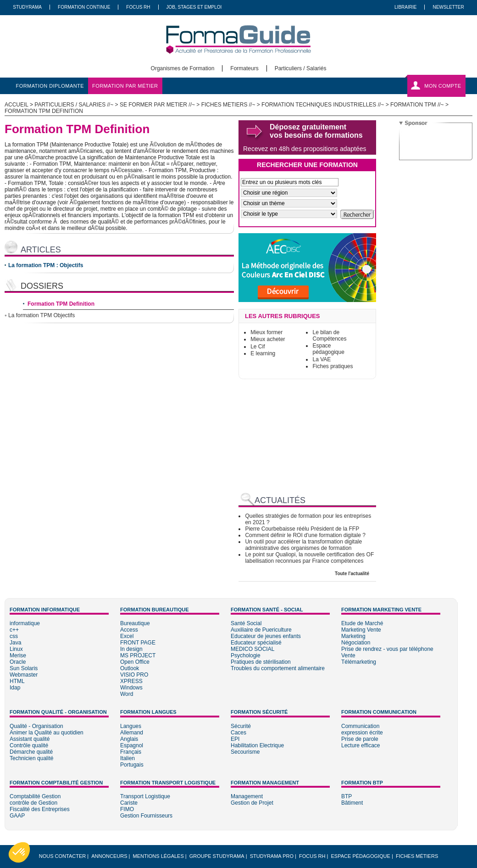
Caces (238, 732)
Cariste (129, 803)
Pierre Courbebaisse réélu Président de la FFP (302, 529)
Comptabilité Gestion (35, 796)
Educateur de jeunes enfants (266, 636)
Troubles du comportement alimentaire (278, 668)
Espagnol (131, 745)
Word (126, 694)
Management (247, 796)
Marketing (353, 636)
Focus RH (138, 7)
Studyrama (27, 7)
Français (130, 752)
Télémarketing (358, 662)
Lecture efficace (360, 745)
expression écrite (362, 732)
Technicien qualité (31, 758)
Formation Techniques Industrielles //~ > (325, 104)
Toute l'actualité (352, 573)
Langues (130, 726)
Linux (16, 649)
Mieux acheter (267, 339)
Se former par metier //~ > (160, 104)
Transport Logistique (145, 796)
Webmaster (24, 675)
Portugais (132, 765)
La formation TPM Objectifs (41, 315)
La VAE (321, 359)
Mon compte (442, 86)
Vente (348, 655)
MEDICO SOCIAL (252, 649)
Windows (131, 687)
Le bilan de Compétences (329, 335)
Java (15, 642)
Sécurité (241, 726)
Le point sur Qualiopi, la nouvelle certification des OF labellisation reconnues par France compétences (309, 557)
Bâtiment (352, 803)
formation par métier (125, 86)
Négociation (355, 642)
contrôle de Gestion (33, 803)
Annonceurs (109, 856)
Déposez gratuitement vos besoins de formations (316, 131)
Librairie (405, 7)
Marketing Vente (361, 630)
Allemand (131, 732)
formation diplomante (50, 86)
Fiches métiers (417, 856)
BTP (346, 796)
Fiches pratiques (332, 366)
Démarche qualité (31, 752)
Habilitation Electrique (257, 745)
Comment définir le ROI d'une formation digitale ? (305, 535)
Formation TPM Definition (61, 304)
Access (129, 630)
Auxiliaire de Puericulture (261, 630)
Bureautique (135, 623)
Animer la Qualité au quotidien (46, 732)
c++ (14, 630)
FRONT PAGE (137, 642)
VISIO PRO (134, 675)
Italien (127, 758)
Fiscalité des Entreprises (40, 809)
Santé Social (246, 623)
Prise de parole (359, 739)
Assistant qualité (30, 739)
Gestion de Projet (252, 803)
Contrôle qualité (29, 745)
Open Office (135, 662)
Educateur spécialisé (256, 642)
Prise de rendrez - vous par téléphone (387, 649)
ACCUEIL (16, 104)
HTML (17, 681)
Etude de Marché (362, 623)
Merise (18, 655)
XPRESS (131, 681)
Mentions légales (158, 856)
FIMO (127, 809)
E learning (262, 353)
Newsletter (448, 7)
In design (131, 649)
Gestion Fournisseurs (146, 815)
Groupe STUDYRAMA (216, 856)
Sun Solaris (24, 668)
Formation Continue (84, 7)
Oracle (18, 662)
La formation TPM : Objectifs (45, 265)
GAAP (17, 815)
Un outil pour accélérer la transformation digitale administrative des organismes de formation (303, 544)
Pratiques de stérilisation (261, 662)
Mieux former (266, 332)
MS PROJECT (137, 655)
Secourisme (245, 752)
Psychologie (246, 655)
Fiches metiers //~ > (231, 104)
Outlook (129, 668)
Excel (126, 636)
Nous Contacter (62, 856)
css (14, 636)
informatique (25, 623)
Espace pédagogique (328, 348)
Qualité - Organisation (36, 726)
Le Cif (257, 346)
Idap (15, 687)
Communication (360, 726)
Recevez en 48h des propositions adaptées (304, 148)
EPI (235, 739)
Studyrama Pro (272, 856)
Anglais (129, 739)
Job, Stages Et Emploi (194, 7)
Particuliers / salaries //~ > (77, 104)
